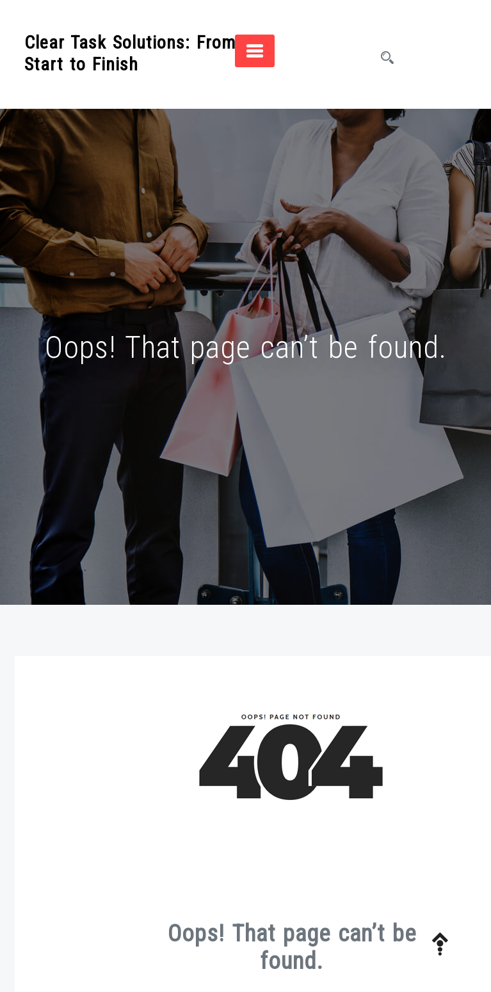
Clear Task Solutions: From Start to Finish (130, 53)
